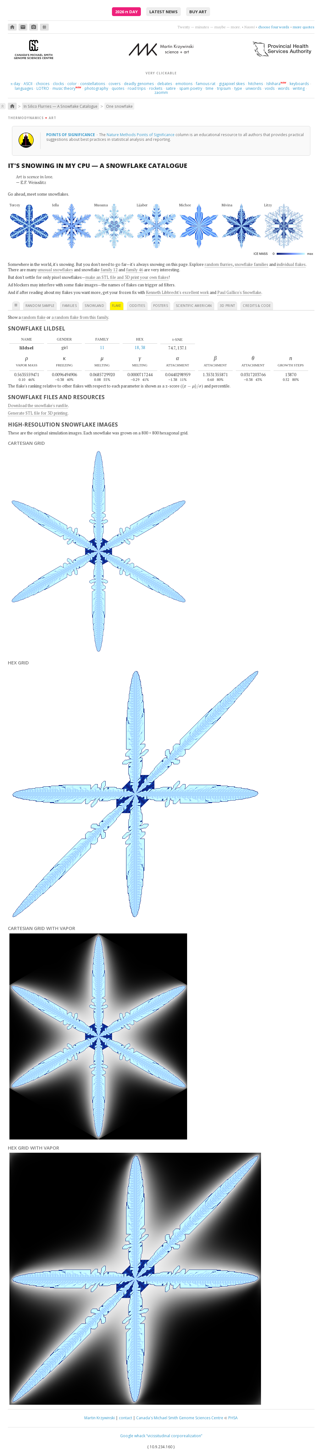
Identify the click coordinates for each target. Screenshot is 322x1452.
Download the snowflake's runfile (38, 405)
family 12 (109, 270)
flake (116, 305)
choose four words (273, 27)
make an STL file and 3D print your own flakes (127, 277)
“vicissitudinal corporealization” (174, 1435)
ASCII (28, 83)
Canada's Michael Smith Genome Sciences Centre (179, 1417)
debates (164, 83)
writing (299, 88)
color (72, 83)
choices (42, 83)
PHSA (233, 1417)
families (69, 305)
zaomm (161, 92)
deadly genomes (139, 83)
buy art (198, 11)
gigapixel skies (232, 83)
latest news (163, 11)
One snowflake (119, 106)
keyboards (299, 83)
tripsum (224, 88)
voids (270, 88)
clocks (58, 83)
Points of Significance (71, 134)
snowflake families (251, 264)
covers (114, 83)
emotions (183, 83)
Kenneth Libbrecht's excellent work (177, 292)
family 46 (134, 270)
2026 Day (126, 11)
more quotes (303, 27)
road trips (137, 88)
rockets (155, 88)
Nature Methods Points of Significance (141, 134)
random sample (40, 305)
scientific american (194, 305)
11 (102, 347)
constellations (92, 83)
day (15, 83)
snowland (94, 305)
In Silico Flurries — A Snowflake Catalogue (60, 106)
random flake (34, 317)
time (210, 88)
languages (24, 88)
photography (96, 88)
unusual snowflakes (55, 270)
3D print (227, 305)
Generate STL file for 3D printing (38, 413)
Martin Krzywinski (99, 1417)
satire (171, 88)
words (283, 88)
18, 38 (140, 347)
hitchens (255, 83)
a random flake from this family (80, 317)
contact (125, 1417)
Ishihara (273, 83)
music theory (64, 88)
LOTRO (42, 88)
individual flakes (291, 264)
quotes (118, 88)
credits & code (257, 305)
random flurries (219, 264)
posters (160, 305)
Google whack (132, 1435)
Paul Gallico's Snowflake (239, 292)
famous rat (205, 83)
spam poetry (190, 88)
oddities (137, 305)
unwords (253, 88)
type (238, 88)
